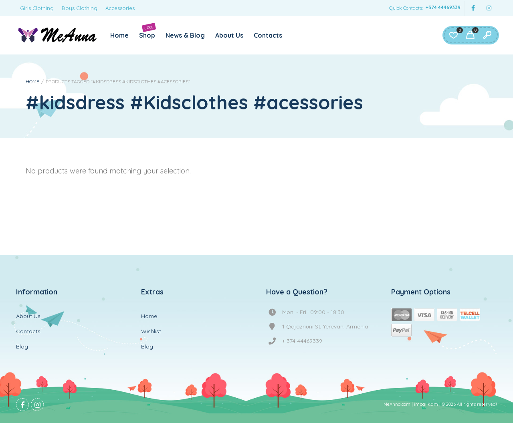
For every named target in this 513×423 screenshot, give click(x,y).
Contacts (268, 35)
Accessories (120, 8)
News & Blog (185, 35)
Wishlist (151, 331)
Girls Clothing (37, 8)
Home (119, 35)
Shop (147, 31)
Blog (22, 346)
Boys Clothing (79, 8)
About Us (229, 35)
